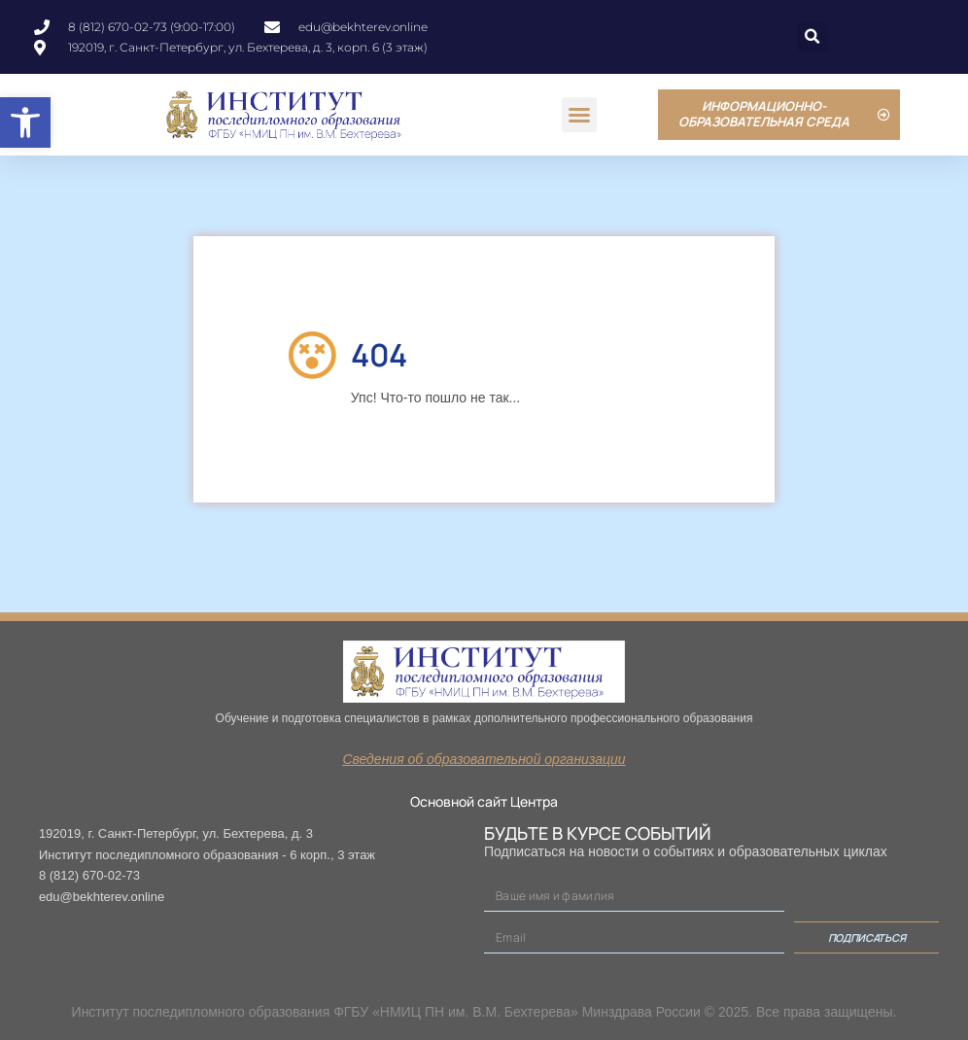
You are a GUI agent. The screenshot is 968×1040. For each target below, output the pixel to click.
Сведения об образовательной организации (483, 759)
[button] (25, 122)
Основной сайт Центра (484, 801)
